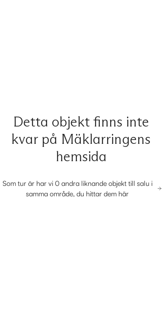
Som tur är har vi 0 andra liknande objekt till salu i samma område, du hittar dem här (82, 188)
